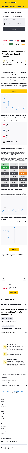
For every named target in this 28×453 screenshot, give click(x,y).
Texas (22, 391)
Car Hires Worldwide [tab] (7, 328)
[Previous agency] (3, 278)
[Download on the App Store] (14, 441)
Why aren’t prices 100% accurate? (14, 385)
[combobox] (7, 16)
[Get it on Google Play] (5, 441)
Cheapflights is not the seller (14, 380)
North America (9, 391)
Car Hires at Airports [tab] (7, 318)
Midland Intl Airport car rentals (9, 336)
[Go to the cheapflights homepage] (10, 2)
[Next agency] (24, 278)
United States (16, 391)
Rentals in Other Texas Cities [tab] (9, 321)
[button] (2, 2)
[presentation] (2, 256)
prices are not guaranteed (7, 375)
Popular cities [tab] (18, 328)
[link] (14, 91)
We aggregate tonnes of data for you (14, 383)
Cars (4, 391)
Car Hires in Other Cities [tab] (8, 325)
